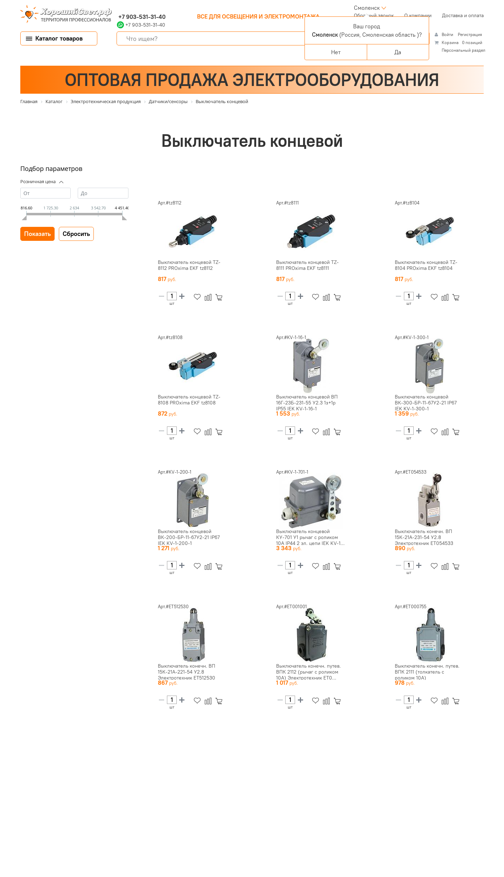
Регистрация (470, 34)
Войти (448, 34)
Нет (336, 52)
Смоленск (367, 7)
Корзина (450, 42)
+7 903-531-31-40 (141, 17)
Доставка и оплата (463, 15)
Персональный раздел (463, 50)
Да (397, 52)
